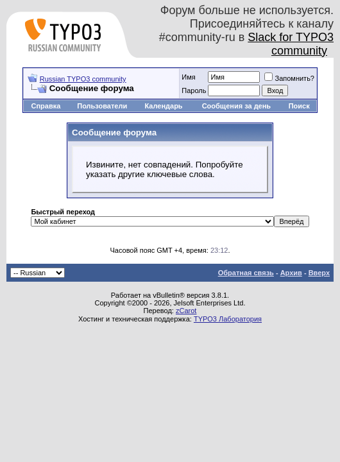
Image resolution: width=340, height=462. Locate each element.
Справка (45, 106)
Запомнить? (289, 78)
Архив (291, 273)
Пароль (194, 90)
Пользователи (102, 106)
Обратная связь (246, 273)
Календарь (163, 106)
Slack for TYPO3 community (291, 44)
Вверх (319, 273)
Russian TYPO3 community (83, 79)
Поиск (299, 106)
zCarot (186, 310)
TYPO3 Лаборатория (228, 319)
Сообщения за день (236, 106)
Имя (188, 77)
